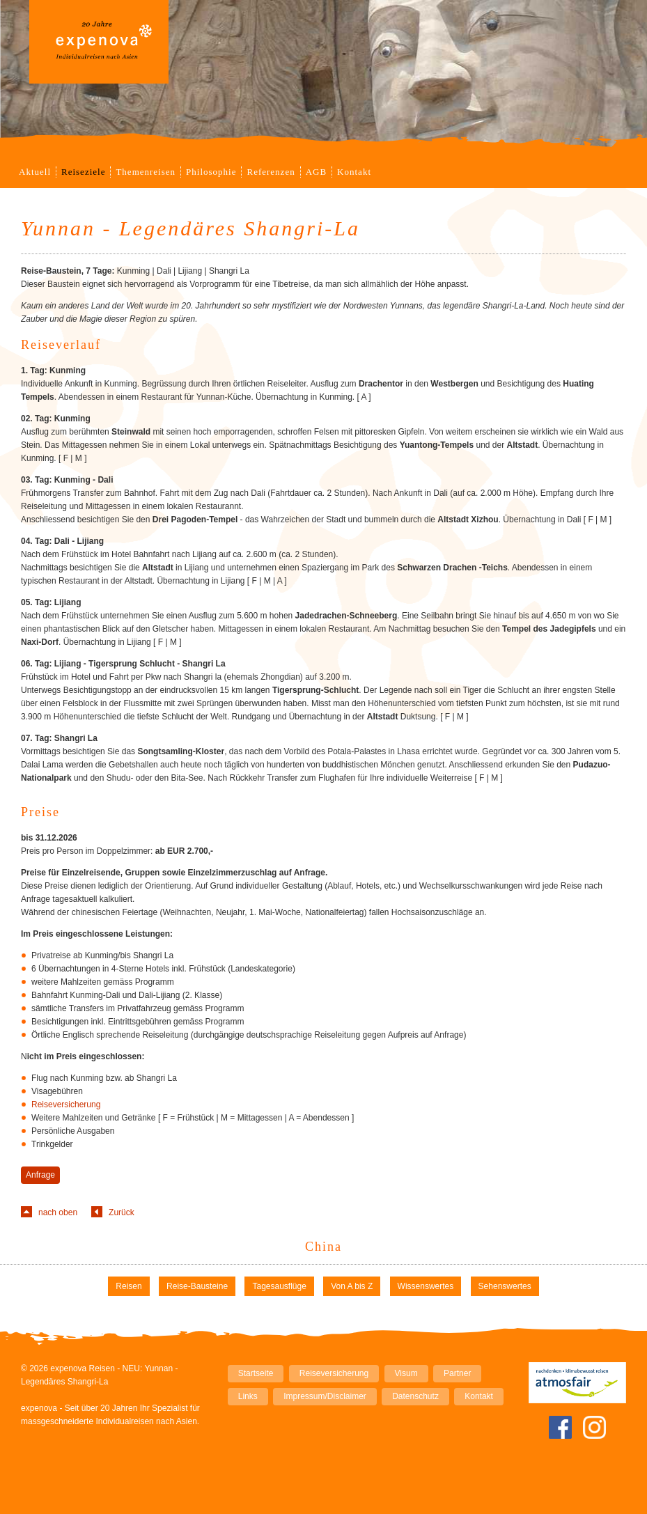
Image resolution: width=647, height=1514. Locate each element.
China (323, 1247)
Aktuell (35, 171)
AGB (316, 171)
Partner (457, 1373)
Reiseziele (83, 171)
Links (248, 1396)
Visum (406, 1373)
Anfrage (40, 1175)
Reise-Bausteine (197, 1286)
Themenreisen (146, 171)
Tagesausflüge (279, 1286)
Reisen (128, 1286)
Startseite (256, 1373)
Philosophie (211, 171)
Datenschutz (415, 1396)
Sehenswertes (504, 1286)
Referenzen (271, 171)
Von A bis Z (352, 1286)
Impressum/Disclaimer (324, 1396)
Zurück (121, 1212)
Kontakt (354, 171)
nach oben (57, 1212)
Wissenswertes (426, 1286)
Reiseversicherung (65, 1104)
